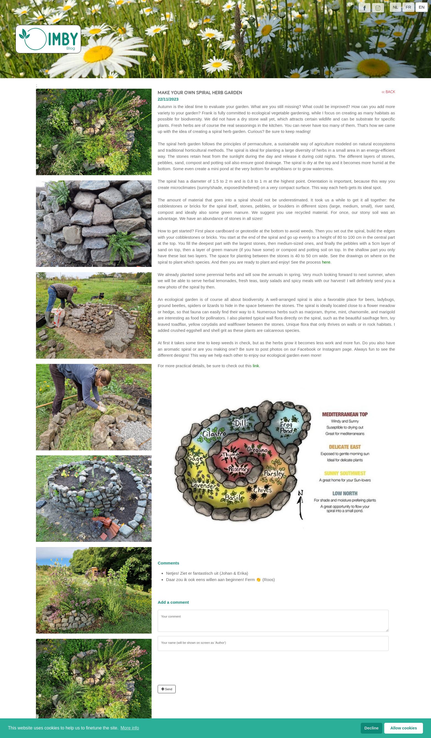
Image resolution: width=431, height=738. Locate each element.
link (256, 365)
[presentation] (200, 670)
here (326, 262)
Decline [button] (371, 728)
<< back (388, 91)
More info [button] (130, 728)
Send (166, 689)
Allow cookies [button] (403, 728)
